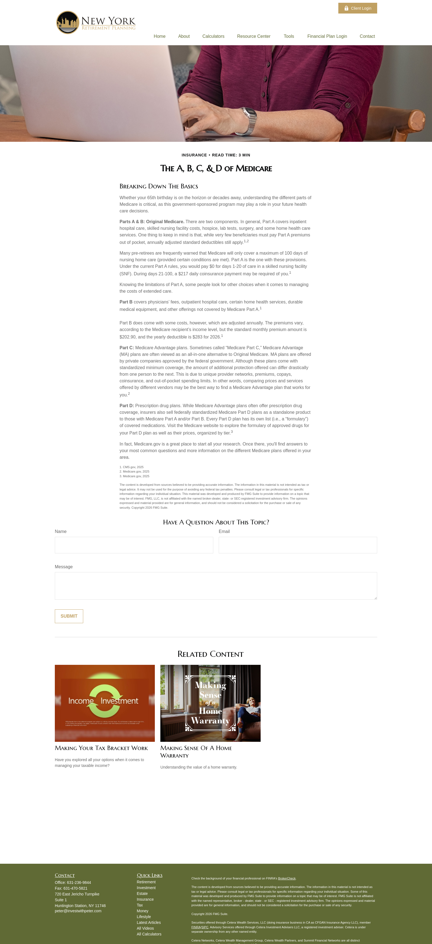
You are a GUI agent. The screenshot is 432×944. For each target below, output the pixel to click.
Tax (140, 905)
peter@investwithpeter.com (78, 911)
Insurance (145, 899)
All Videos (145, 928)
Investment (146, 888)
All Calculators (149, 934)
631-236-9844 (79, 882)
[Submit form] (69, 616)
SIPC (205, 927)
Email (224, 531)
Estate (142, 893)
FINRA (196, 927)
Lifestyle (144, 916)
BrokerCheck (287, 878)
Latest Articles (149, 922)
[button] (160, 36)
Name (61, 531)
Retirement (146, 882)
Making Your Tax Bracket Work (101, 748)
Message (64, 566)
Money (142, 911)
